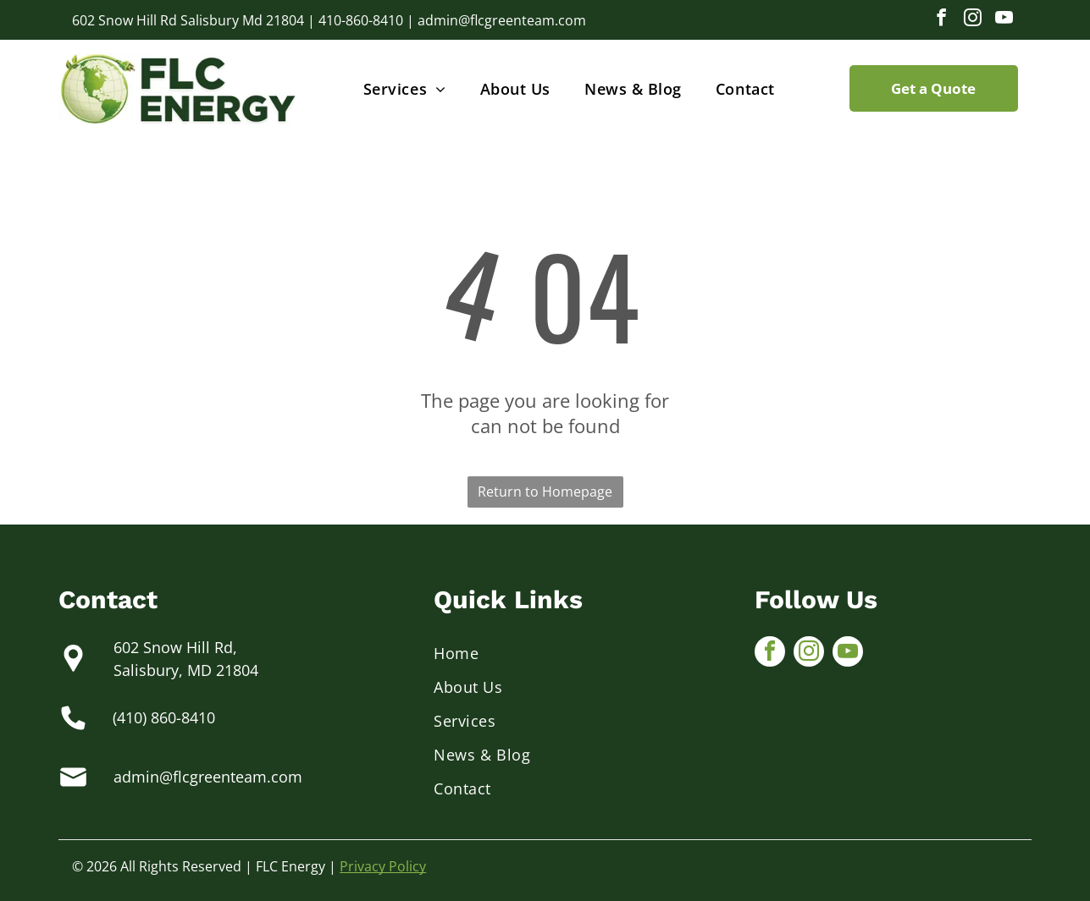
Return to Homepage (545, 491)
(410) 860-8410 (164, 717)
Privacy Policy (383, 866)
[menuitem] (404, 88)
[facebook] (941, 20)
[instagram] (973, 20)
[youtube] (1004, 20)
